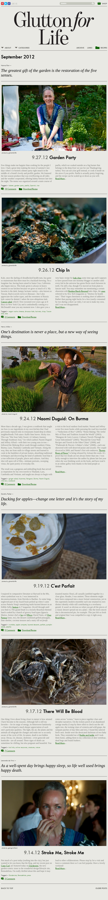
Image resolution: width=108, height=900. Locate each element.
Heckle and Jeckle (86, 735)
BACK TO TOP (7, 888)
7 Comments (10, 751)
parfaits (42, 625)
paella (27, 185)
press (29, 875)
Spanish (33, 185)
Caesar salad (6, 302)
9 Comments (10, 630)
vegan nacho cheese (16, 311)
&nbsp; (100, 3)
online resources (21, 747)
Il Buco (29, 615)
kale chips (77, 278)
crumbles (12, 625)
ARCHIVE (80, 48)
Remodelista (22, 875)
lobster (11, 185)
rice (38, 185)
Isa (22, 615)
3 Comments (10, 879)
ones (103, 291)
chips (44, 311)
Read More (60, 178)
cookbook (11, 481)
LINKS (89, 48)
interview (4, 481)
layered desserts (33, 625)
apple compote (21, 625)
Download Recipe (30, 189)
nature (38, 747)
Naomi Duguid (44, 479)
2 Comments (10, 317)
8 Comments (10, 484)
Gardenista (33, 865)
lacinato (38, 311)
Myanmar (22, 479)
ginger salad (13, 479)
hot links (12, 747)
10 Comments (10, 189)
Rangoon (29, 479)
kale (6, 314)
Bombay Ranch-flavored (78, 291)
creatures (31, 747)
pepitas (8, 627)
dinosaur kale (29, 311)
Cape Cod (5, 865)
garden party (19, 185)
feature (15, 607)
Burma (36, 479)
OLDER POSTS (101, 888)
